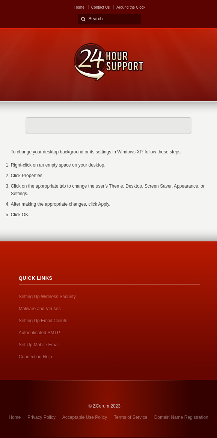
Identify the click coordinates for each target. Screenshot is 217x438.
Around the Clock (130, 7)
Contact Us (100, 7)
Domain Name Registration (181, 417)
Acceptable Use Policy (84, 417)
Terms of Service (130, 417)
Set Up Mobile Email (39, 344)
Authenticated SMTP (39, 332)
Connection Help (35, 356)
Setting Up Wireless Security (47, 296)
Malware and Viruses (40, 308)
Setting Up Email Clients (43, 320)
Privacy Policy (41, 417)
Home (79, 7)
